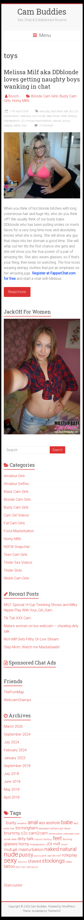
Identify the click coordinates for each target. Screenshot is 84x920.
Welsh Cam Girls (16, 578)
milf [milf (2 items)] (56, 843)
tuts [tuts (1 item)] (23, 867)
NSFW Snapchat (17, 547)
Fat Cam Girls (14, 523)
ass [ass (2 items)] (42, 822)
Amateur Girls (14, 476)
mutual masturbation (39, 120)
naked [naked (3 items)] (51, 849)
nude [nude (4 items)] (11, 854)
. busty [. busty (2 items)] (10, 822)
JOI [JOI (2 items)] (49, 843)
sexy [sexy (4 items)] (10, 860)
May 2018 (11, 789)
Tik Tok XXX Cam (17, 618)
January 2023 (14, 758)
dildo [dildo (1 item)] (14, 839)
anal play (45, 111)
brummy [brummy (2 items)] (12, 833)
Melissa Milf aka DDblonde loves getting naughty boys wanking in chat (42, 79)
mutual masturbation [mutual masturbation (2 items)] (23, 849)
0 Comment (43, 125)
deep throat (53, 116)
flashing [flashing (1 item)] (67, 839)
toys (24, 125)
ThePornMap (14, 692)
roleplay (8, 125)
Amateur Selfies (16, 484)
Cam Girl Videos (16, 515)
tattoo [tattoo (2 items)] (9, 866)
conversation (11, 116)
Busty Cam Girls (16, 507)
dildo (64, 116)
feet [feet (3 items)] (57, 838)
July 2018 (11, 774)
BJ (71, 111)
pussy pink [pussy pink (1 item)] (40, 855)
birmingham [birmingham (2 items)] (26, 827)
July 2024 (11, 742)
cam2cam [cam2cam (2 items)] (38, 833)
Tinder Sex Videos (18, 562)
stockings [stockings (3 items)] (53, 860)
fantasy (72, 116)
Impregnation (11, 120)
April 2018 (11, 797)
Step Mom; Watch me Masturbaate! (32, 647)
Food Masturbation (19, 531)
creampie (25, 116)
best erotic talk (59, 111)
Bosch (14, 96)
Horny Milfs (20, 101)
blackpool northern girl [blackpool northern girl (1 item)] (51, 828)
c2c (76, 111)
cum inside (38, 116)
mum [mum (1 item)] (64, 844)
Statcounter (13, 885)
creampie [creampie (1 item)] (68, 833)
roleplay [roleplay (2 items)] (69, 855)
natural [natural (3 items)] (68, 849)
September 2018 (17, 766)
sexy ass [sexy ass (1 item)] (22, 861)
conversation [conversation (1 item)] (55, 833)
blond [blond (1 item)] (67, 828)
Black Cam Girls (16, 491)
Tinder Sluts (13, 570)
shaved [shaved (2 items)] (34, 861)
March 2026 (13, 726)
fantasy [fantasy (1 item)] (47, 839)
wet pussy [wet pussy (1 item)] (32, 867)
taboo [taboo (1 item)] (69, 861)
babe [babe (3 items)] (67, 822)
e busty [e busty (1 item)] (38, 839)
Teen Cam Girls (15, 554)
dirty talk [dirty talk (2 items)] (25, 838)
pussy (66, 120)
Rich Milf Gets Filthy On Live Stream (31, 639)
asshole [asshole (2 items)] (53, 822)
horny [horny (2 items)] (24, 843)
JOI (23, 120)
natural (57, 120)
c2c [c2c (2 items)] (24, 833)
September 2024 (17, 734)
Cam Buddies (41, 11)
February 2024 (15, 750)
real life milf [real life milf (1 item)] (54, 855)
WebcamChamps (17, 700)
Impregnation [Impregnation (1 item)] (37, 844)
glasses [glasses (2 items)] (11, 843)
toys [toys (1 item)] (18, 867)
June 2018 (12, 781)
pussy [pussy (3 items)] (26, 854)
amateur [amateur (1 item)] (22, 823)
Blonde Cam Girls (44, 96)
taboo (17, 125)
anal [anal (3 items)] (33, 822)
